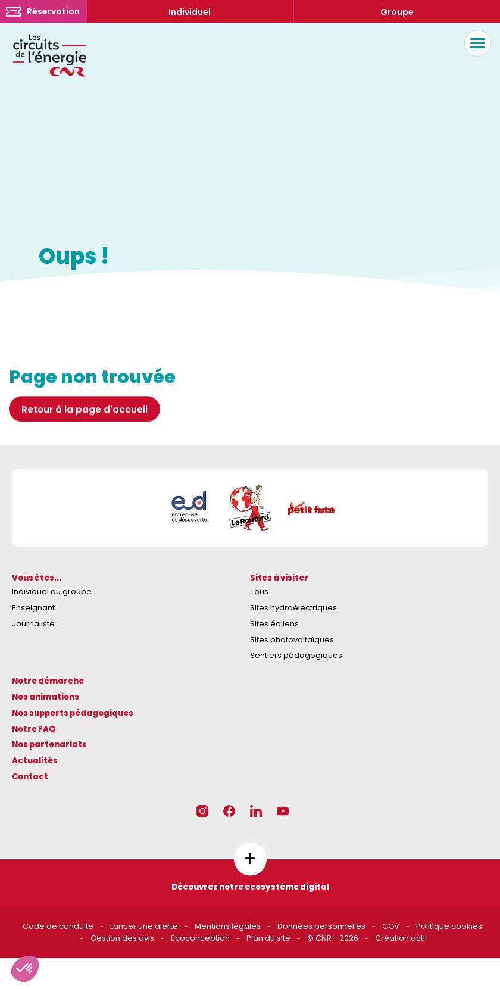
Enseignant (33, 607)
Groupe (397, 12)
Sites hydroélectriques (293, 607)
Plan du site (268, 938)
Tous (259, 591)
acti (418, 938)
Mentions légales (228, 926)
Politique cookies (449, 926)
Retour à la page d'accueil (84, 426)
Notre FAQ (33, 729)
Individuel (189, 12)
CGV (390, 926)
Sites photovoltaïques (292, 639)
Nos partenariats (49, 744)
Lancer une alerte (144, 926)
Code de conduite (58, 926)
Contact (30, 776)
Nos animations (45, 697)
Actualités (35, 760)
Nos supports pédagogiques (72, 713)
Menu (474, 43)
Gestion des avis (122, 938)
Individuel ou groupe (52, 591)
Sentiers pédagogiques (296, 655)
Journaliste (33, 623)
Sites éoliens (274, 623)
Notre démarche (48, 681)
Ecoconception (200, 938)
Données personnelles (321, 926)
